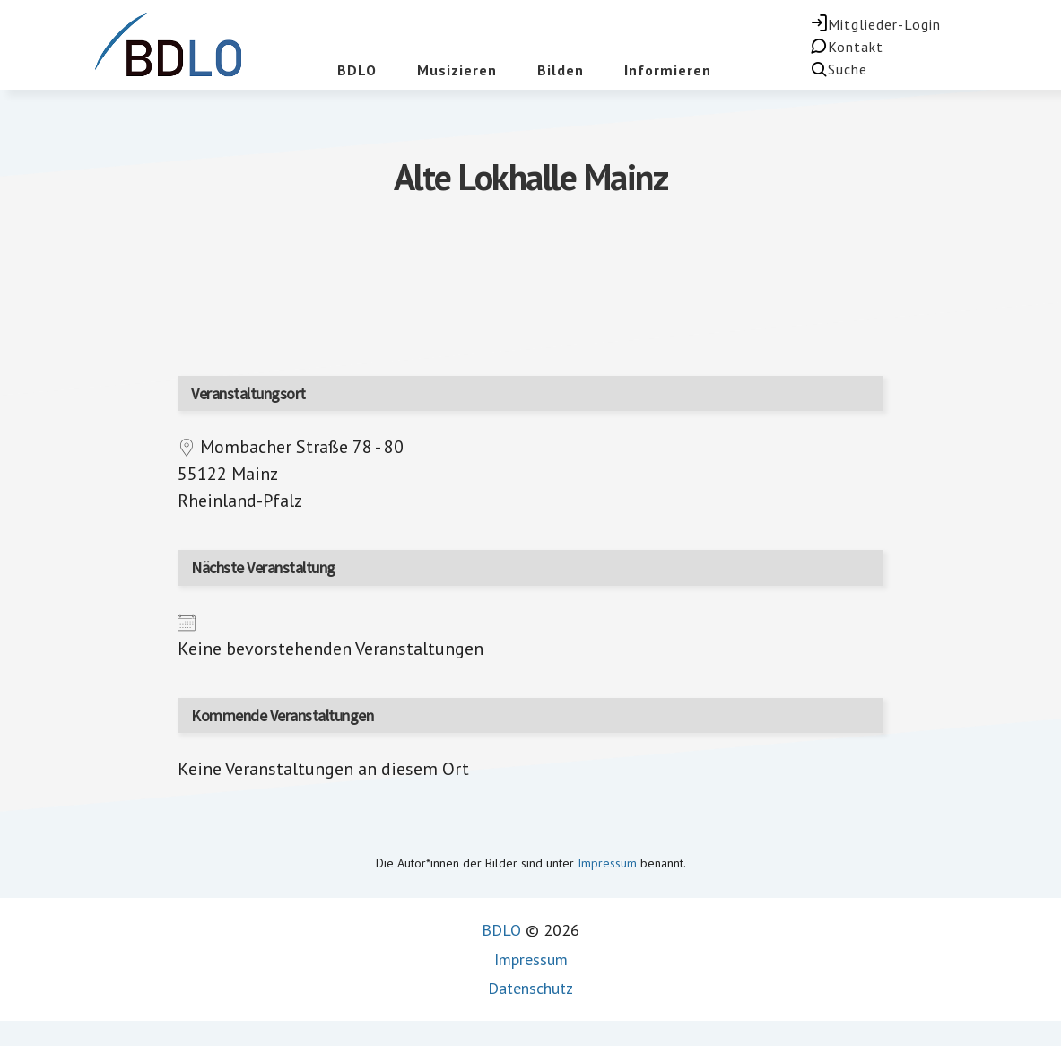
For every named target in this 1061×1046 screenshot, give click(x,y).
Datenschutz (530, 988)
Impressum (607, 863)
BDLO (501, 930)
